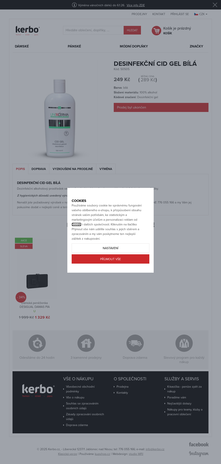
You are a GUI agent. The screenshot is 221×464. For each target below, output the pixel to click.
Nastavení (110, 257)
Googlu (76, 234)
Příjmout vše (110, 268)
